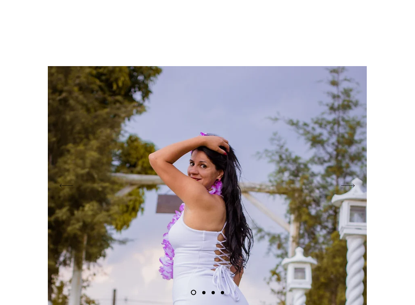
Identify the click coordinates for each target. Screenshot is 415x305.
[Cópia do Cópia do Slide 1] (203, 292)
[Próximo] (348, 186)
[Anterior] (66, 186)
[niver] (213, 292)
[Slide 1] (193, 292)
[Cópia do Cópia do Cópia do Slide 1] (222, 292)
